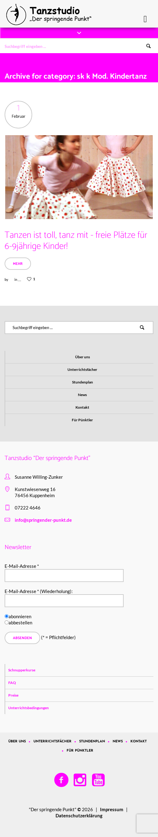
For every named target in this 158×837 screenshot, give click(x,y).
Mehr (18, 264)
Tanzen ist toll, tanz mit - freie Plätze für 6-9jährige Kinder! (76, 241)
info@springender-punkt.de (43, 520)
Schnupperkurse (21, 670)
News (82, 394)
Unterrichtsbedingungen (28, 707)
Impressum (111, 809)
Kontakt (82, 407)
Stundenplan (82, 382)
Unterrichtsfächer (82, 369)
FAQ (12, 682)
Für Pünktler (82, 420)
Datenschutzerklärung (79, 815)
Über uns (82, 357)
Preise (13, 695)
